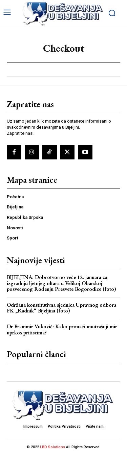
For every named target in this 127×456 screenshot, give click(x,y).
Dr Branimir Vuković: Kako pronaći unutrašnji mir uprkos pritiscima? (62, 329)
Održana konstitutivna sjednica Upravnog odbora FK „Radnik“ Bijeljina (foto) (61, 307)
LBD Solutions (53, 447)
